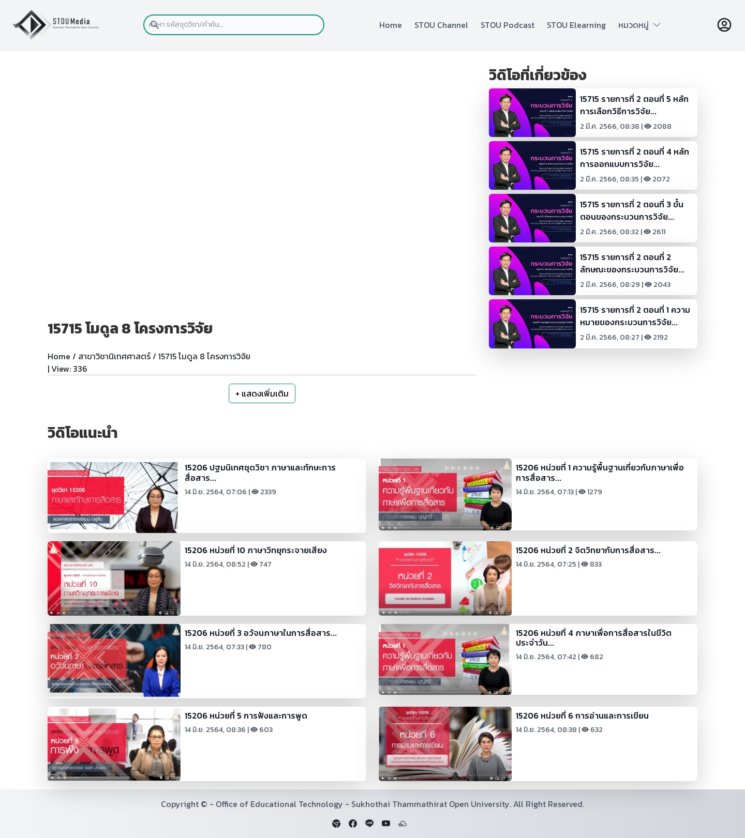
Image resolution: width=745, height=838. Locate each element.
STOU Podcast (507, 25)
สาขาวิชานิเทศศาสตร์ (114, 356)
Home (390, 25)
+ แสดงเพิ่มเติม (262, 393)
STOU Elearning (576, 25)
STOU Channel (441, 25)
